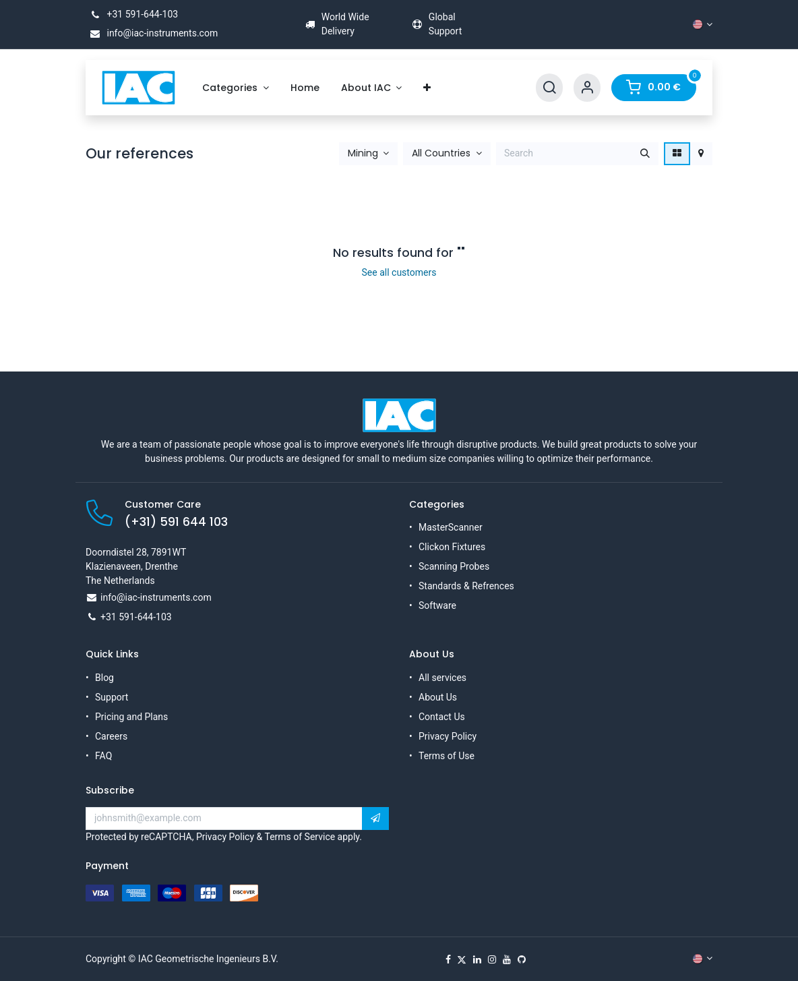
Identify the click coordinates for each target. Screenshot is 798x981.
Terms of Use (446, 755)
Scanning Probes (454, 566)
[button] (368, 153)
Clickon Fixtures (452, 546)
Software (437, 605)
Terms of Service (299, 836)
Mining (363, 153)
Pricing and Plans (131, 716)
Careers (111, 736)
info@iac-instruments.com (152, 33)
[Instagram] (492, 959)
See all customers (399, 272)
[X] (461, 959)
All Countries (441, 153)
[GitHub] (522, 959)
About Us (438, 697)
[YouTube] (507, 959)
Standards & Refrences (466, 586)
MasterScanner (451, 527)
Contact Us (442, 716)
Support (111, 697)
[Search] (549, 87)
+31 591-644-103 (132, 14)
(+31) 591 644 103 (176, 522)
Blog (104, 677)
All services (442, 677)
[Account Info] (587, 87)
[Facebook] (448, 959)
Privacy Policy (448, 736)
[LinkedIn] (477, 959)
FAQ (103, 755)
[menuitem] (235, 88)
